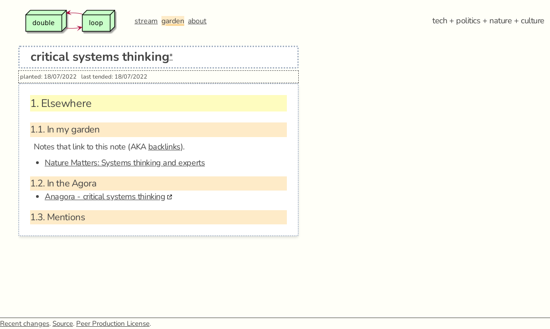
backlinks (164, 146)
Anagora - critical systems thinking (105, 196)
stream (146, 21)
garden (172, 21)
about (197, 21)
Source (62, 323)
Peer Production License (113, 323)
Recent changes (24, 323)
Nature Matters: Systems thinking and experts (125, 162)
